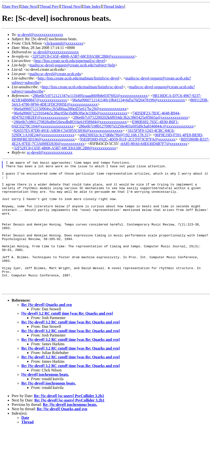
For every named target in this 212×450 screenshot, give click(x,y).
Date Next (29, 6)
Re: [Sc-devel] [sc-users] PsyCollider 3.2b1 (69, 418)
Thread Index (113, 6)
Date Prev (11, 6)
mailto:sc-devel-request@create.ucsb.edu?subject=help (72, 65)
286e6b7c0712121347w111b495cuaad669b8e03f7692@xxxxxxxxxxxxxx (90, 96)
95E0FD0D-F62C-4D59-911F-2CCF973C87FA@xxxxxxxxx (127, 139)
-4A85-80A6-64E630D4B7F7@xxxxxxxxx (153, 144)
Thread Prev (49, 6)
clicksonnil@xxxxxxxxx (64, 43)
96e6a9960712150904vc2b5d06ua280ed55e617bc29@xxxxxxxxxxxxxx (70, 109)
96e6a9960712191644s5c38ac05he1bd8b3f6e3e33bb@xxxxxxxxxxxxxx (70, 113)
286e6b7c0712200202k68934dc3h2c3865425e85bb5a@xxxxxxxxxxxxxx (130, 117)
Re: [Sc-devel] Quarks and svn (46, 326)
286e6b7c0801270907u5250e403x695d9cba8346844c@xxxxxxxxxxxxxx (136, 126)
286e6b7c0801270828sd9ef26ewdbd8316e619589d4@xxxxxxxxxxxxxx (70, 122)
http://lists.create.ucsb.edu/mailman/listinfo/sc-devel (78, 78)
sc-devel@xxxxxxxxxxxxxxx (40, 34)
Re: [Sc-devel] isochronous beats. (48, 405)
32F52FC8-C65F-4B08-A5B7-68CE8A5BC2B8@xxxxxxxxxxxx (84, 56)
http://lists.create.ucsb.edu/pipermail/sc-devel (69, 61)
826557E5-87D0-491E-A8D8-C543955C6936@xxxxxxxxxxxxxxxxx (68, 131)
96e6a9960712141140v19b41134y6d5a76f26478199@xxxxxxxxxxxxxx (128, 100)
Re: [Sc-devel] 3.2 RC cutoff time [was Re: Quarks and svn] (70, 344)
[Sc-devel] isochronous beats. (45, 396)
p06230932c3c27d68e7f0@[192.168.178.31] (114, 135)
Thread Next (71, 6)
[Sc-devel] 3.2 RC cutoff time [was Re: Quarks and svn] (67, 335)
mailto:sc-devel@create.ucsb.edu (55, 74)
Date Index (92, 6)
